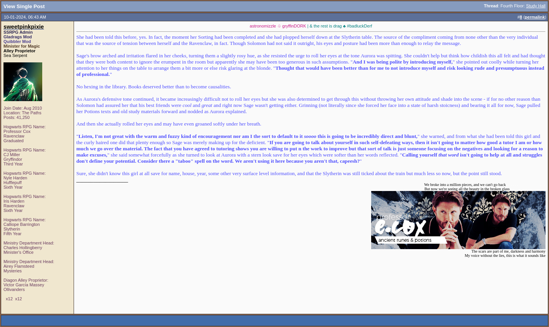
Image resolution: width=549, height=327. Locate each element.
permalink (535, 17)
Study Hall (536, 5)
